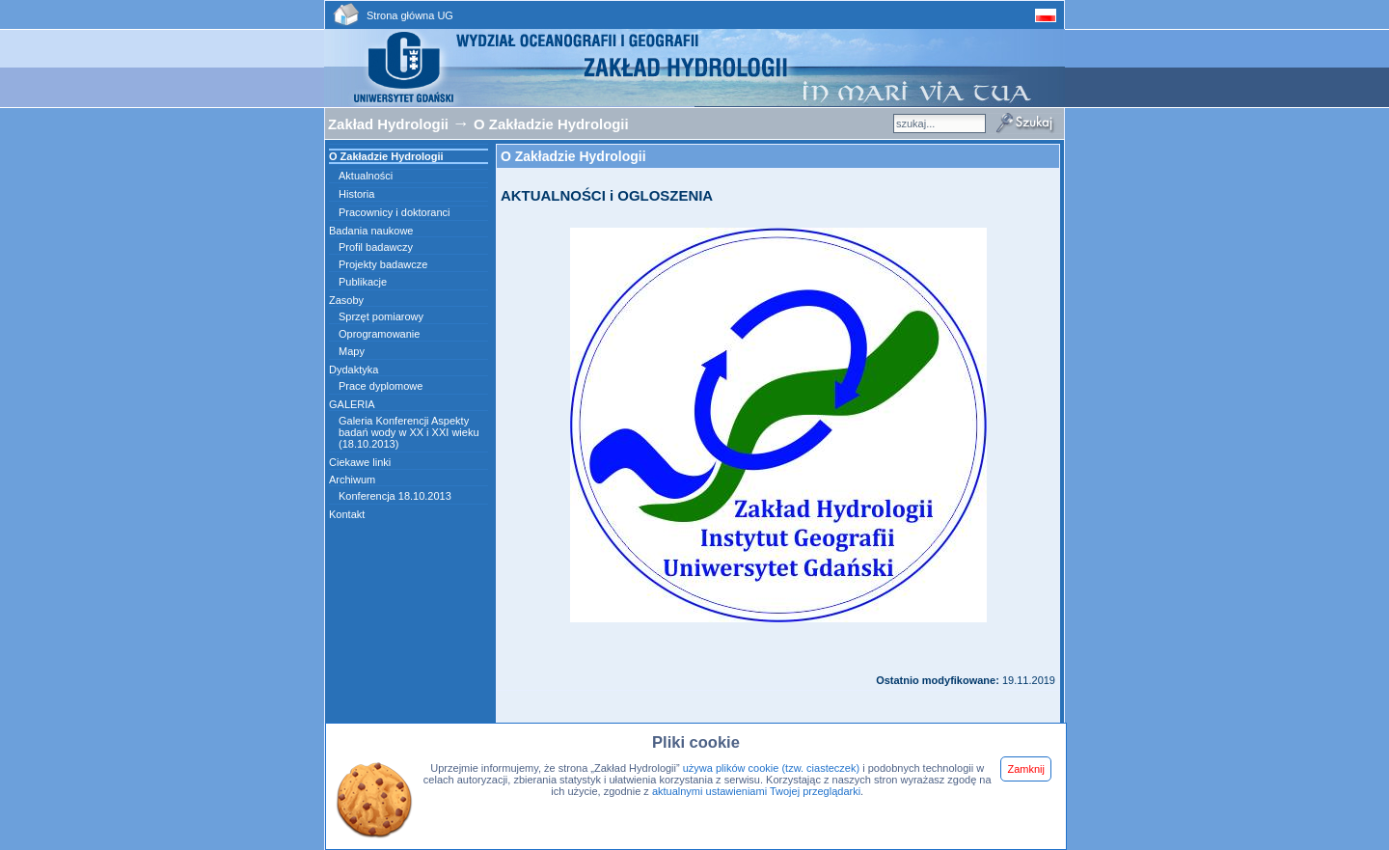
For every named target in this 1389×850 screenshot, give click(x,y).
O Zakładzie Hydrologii (551, 124)
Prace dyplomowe (380, 386)
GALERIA (352, 404)
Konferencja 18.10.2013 (395, 496)
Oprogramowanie (379, 334)
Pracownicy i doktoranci (394, 212)
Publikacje (363, 282)
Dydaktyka (353, 369)
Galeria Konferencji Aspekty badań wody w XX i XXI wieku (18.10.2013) (409, 432)
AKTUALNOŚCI (553, 195)
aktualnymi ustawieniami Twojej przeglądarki (756, 791)
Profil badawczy (376, 247)
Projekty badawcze (383, 264)
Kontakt (347, 514)
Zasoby (346, 300)
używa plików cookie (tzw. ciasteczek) (771, 768)
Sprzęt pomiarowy (381, 316)
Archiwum (352, 479)
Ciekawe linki (360, 462)
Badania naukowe (371, 230)
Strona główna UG (410, 15)
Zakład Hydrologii (388, 124)
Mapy (352, 351)
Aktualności (366, 175)
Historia (356, 194)
